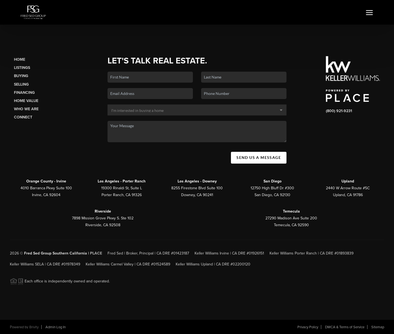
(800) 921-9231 (339, 111)
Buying (21, 76)
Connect (23, 117)
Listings (22, 67)
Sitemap (377, 327)
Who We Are (26, 109)
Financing (24, 92)
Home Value (26, 100)
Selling (21, 84)
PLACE (96, 255)
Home (19, 59)
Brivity (34, 327)
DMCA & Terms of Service (344, 327)
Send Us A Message (258, 157)
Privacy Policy (307, 327)
